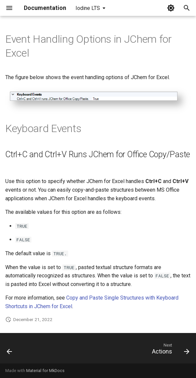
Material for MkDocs (45, 370)
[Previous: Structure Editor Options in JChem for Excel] (10, 350)
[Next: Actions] (169, 350)
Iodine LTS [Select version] (87, 8)
